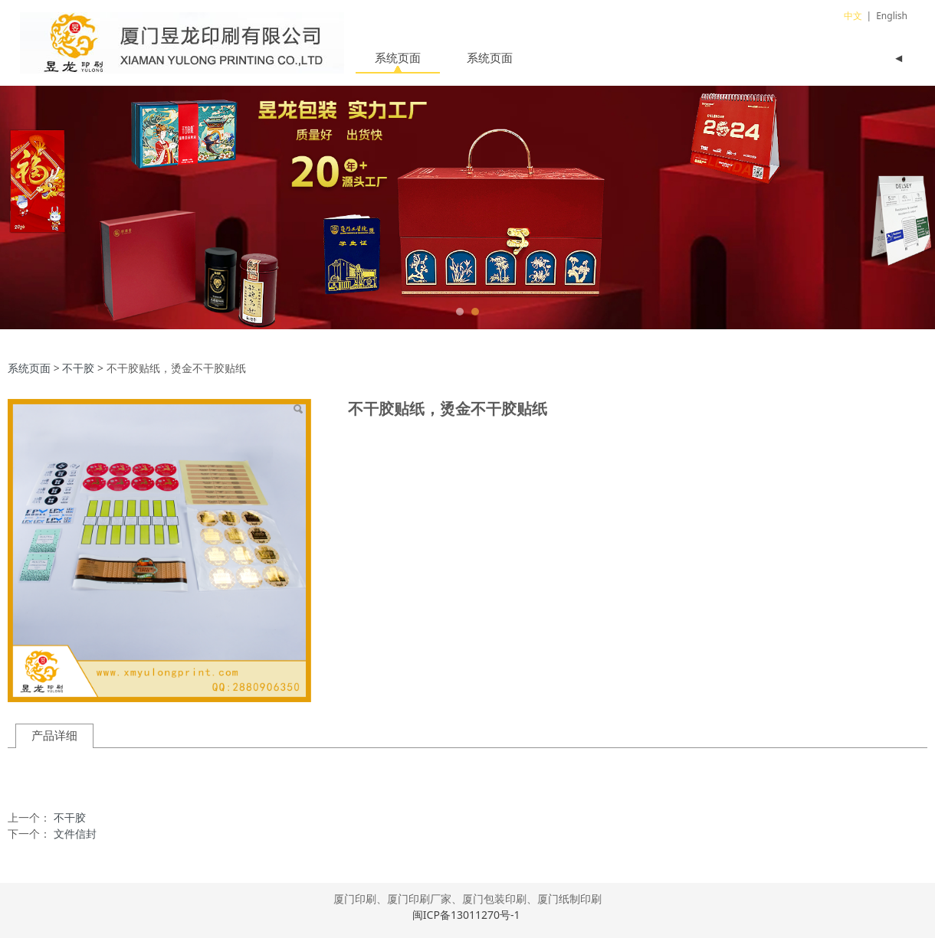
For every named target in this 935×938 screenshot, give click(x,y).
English (891, 15)
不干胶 (78, 368)
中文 (853, 15)
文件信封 (75, 833)
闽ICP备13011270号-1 (467, 914)
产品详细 (54, 735)
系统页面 (398, 57)
